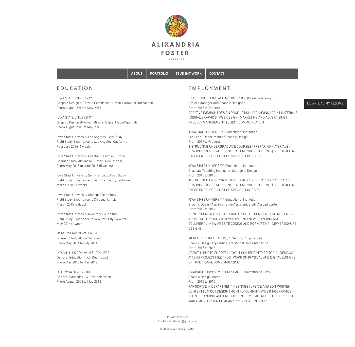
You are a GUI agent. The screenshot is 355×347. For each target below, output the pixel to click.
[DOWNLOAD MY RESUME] (325, 104)
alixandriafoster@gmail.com (179, 321)
